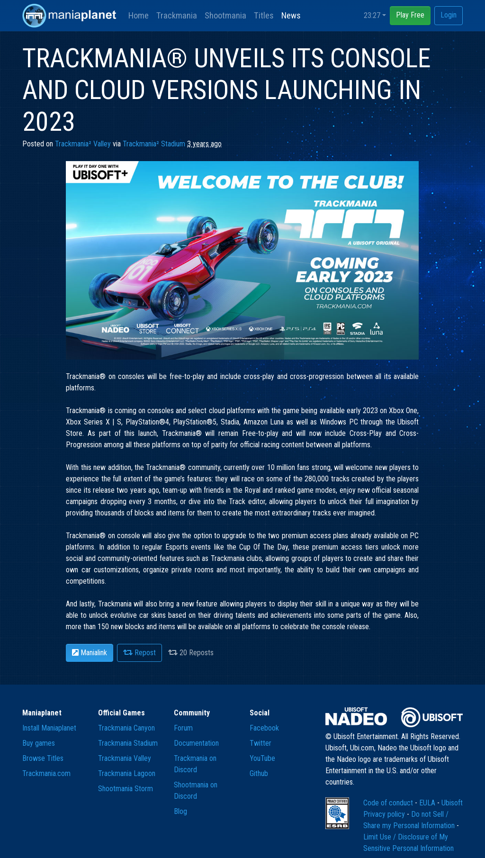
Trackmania (176, 15)
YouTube (262, 758)
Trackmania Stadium (128, 743)
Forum (183, 727)
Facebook (264, 727)
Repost (139, 652)
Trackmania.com (46, 773)
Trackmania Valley (124, 758)
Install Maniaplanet (49, 727)
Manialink (89, 652)
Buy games (38, 743)
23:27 (372, 15)
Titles (264, 15)
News (291, 15)
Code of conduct (389, 802)
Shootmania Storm (125, 788)
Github (259, 773)
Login (448, 14)
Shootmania (225, 15)
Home (138, 15)
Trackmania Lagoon (126, 773)
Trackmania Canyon (126, 727)
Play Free (410, 14)
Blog (180, 811)
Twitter (260, 743)
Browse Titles (42, 758)
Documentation (196, 743)
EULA (428, 802)
